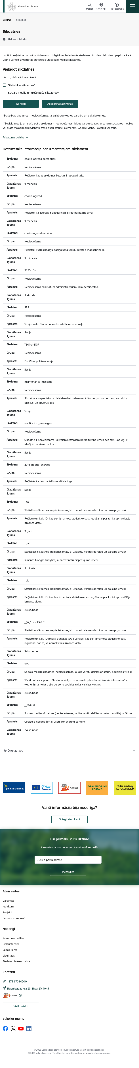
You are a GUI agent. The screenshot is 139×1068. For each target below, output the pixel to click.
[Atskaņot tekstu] (17, 39)
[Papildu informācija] (20, 995)
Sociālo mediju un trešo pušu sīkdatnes (33, 92)
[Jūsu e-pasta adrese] (68, 860)
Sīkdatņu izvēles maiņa (16, 961)
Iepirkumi (8, 906)
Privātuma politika (13, 137)
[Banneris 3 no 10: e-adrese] (69, 787)
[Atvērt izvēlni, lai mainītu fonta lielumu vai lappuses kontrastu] (116, 7)
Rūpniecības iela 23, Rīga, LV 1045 (28, 988)
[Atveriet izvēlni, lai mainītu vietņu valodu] (101, 7)
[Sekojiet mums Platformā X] (13, 1028)
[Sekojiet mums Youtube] (21, 1028)
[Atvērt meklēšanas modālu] (89, 7)
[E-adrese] (10, 995)
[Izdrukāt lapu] (69, 750)
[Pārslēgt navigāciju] (132, 6)
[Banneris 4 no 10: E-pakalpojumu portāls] (97, 787)
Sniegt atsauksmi (69, 819)
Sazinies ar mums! (14, 918)
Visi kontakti (21, 1006)
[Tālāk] (132, 788)
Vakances (8, 900)
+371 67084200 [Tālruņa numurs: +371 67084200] (17, 981)
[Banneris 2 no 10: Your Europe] (42, 787)
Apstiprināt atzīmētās (60, 103)
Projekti (7, 912)
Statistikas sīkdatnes (21, 85)
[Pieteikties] (68, 872)
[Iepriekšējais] (7, 788)
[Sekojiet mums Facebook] (5, 1028)
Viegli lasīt (8, 955)
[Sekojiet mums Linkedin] (28, 1028)
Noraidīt (21, 103)
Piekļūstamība (11, 944)
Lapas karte (10, 949)
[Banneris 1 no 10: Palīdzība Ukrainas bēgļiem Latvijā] (14, 787)
